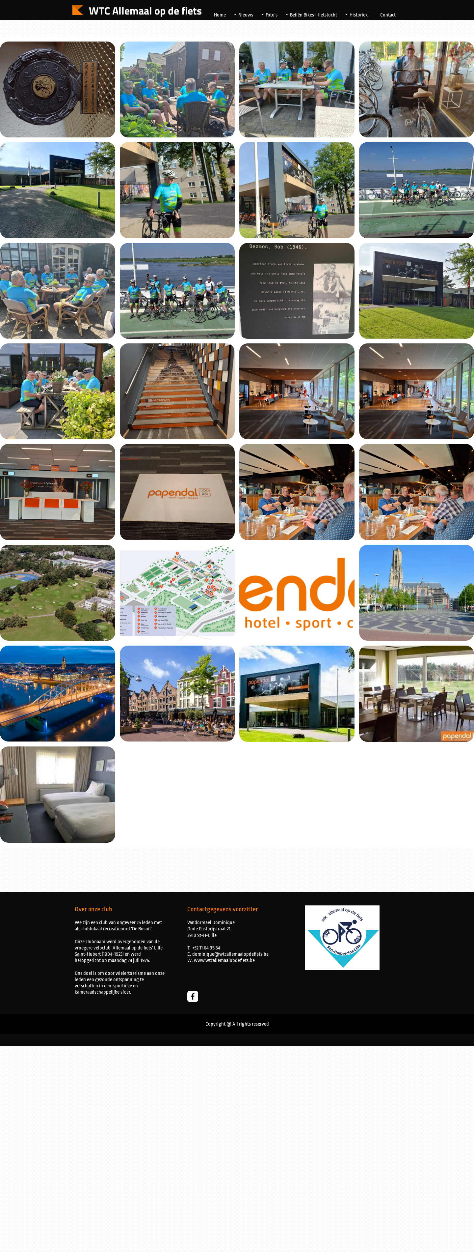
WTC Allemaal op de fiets (145, 10)
